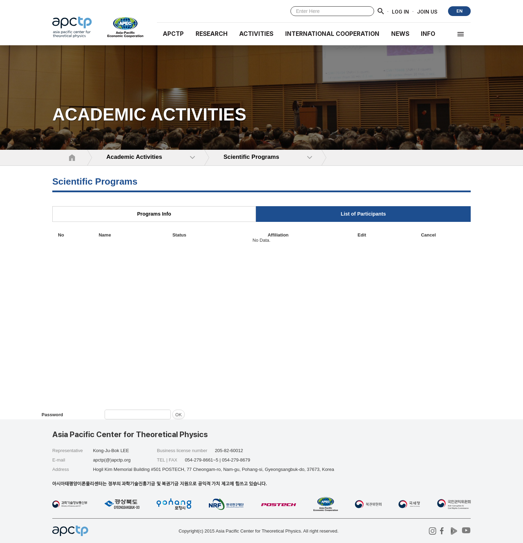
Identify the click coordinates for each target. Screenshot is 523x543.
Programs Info (154, 214)
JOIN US (427, 11)
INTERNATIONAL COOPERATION (332, 33)
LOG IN (400, 11)
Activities (256, 33)
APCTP (173, 33)
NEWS (400, 33)
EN (459, 11)
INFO (428, 33)
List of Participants (363, 214)
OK (178, 414)
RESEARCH (212, 33)
